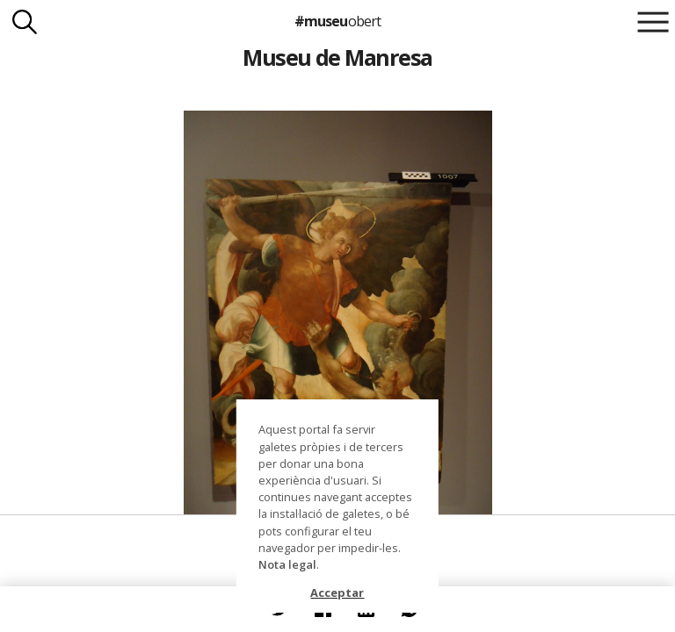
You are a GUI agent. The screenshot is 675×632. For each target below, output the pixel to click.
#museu (337, 21)
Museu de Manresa (337, 57)
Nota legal (287, 564)
